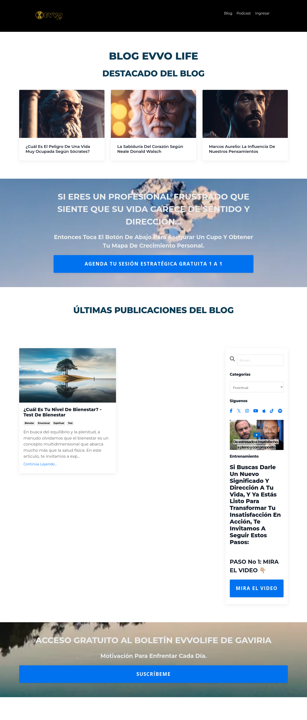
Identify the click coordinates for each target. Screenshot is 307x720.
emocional (44, 434)
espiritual (59, 434)
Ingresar (262, 13)
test (70, 434)
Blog (225, 13)
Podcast (242, 13)
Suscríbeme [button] (153, 675)
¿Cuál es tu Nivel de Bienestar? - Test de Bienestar (53, 417)
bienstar (29, 434)
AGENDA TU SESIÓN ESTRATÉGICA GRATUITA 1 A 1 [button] (154, 264)
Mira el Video (257, 589)
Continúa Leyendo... (40, 476)
